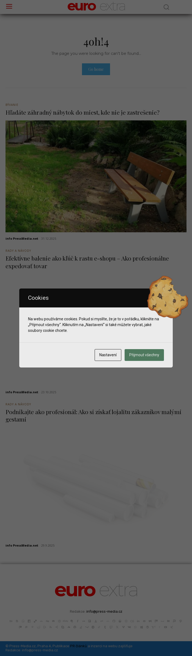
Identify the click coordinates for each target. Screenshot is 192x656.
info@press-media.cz (104, 611)
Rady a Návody (18, 250)
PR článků (78, 646)
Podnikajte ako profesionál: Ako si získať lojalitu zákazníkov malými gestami (94, 415)
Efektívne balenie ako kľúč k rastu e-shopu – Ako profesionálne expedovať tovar (87, 261)
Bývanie (12, 104)
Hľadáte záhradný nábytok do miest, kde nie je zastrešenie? (83, 112)
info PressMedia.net (22, 238)
